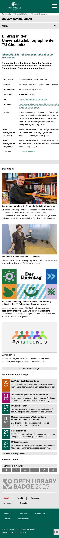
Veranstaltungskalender (16, 453)
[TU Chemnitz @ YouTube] (53, 470)
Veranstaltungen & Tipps (15, 374)
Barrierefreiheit (23, 519)
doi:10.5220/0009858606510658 (33, 99)
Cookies (7, 519)
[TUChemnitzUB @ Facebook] (6, 470)
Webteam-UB (7, 532)
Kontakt (20, 498)
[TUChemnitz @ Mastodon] (44, 470)
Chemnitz (23, 503)
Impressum (23, 514)
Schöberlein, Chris (10, 54)
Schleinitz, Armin (28, 54)
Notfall (6, 498)
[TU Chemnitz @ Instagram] (16, 470)
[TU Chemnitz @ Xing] (34, 470)
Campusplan (35, 498)
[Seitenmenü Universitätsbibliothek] (29, 26)
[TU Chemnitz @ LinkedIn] (25, 470)
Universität (8, 503)
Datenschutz (40, 514)
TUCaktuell (8, 169)
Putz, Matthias (8, 57)
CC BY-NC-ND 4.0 (27, 151)
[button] (52, 6)
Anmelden (7, 514)
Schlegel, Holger (45, 54)
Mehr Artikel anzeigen (31, 368)
